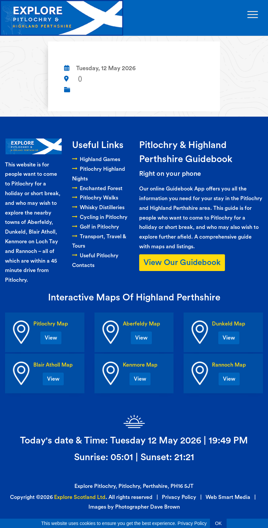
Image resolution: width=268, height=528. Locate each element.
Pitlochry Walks (95, 198)
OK (218, 523)
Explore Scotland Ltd (79, 497)
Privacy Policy (179, 497)
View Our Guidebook (182, 263)
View (51, 338)
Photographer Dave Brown (147, 507)
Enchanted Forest (97, 188)
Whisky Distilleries (98, 207)
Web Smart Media (228, 497)
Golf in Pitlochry (95, 227)
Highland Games (96, 159)
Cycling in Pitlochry (99, 217)
